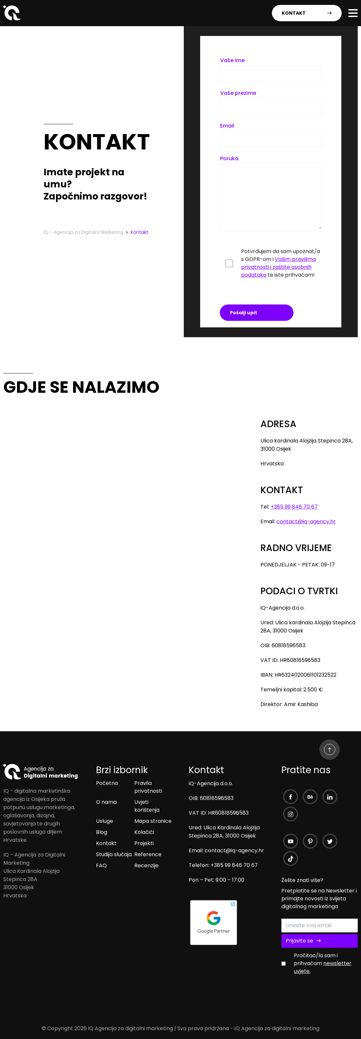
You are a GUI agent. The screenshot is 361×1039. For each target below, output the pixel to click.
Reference (148, 854)
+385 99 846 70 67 (294, 507)
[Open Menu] (353, 13)
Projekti (144, 843)
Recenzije (146, 865)
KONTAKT (307, 13)
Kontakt (106, 843)
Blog (101, 832)
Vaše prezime (238, 93)
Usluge (104, 821)
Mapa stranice (153, 821)
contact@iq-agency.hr (306, 521)
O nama (106, 802)
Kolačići (144, 832)
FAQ (101, 865)
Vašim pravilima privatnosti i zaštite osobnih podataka (278, 267)
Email (227, 126)
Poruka (229, 158)
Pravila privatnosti (148, 787)
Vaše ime (232, 60)
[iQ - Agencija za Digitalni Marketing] (12, 18)
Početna (107, 783)
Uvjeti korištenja (147, 806)
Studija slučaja (114, 854)
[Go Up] (329, 749)
